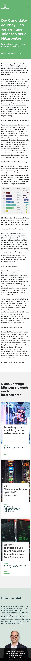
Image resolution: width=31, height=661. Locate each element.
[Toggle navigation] (27, 7)
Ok (20, 657)
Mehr (5, 454)
